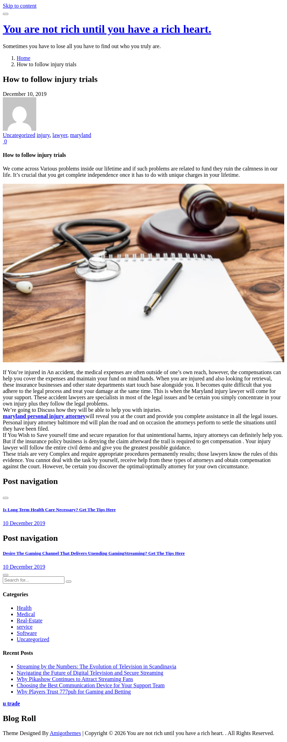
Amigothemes (65, 733)
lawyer (59, 135)
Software (27, 633)
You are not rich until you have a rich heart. (107, 29)
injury (43, 135)
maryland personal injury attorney (44, 416)
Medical (26, 614)
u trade (11, 703)
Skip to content (20, 6)
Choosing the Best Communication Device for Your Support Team (91, 685)
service (24, 627)
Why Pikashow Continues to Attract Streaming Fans (75, 679)
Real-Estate (29, 620)
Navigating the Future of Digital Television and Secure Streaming (90, 673)
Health (24, 608)
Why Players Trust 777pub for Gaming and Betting (74, 692)
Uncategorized (19, 135)
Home (23, 58)
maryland (80, 135)
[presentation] (5, 498)
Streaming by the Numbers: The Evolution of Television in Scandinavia (96, 666)
